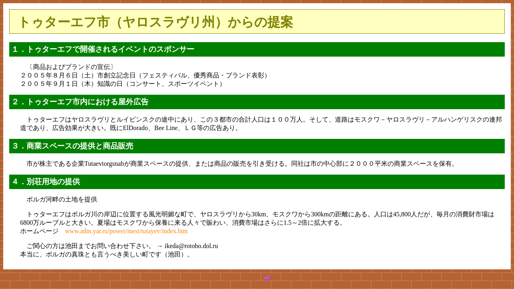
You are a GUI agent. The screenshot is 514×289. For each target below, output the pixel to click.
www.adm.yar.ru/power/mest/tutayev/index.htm (126, 231)
